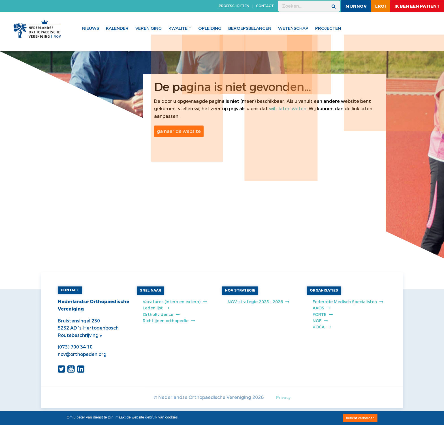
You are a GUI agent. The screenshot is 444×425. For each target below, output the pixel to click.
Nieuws (90, 28)
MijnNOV (356, 6)
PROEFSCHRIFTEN (234, 6)
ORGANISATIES (324, 290)
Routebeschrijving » (80, 335)
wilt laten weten (287, 109)
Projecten (328, 28)
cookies (171, 417)
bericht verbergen (360, 418)
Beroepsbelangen (249, 28)
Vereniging (148, 28)
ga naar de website (179, 131)
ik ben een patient (417, 6)
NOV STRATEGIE (240, 290)
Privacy (283, 397)
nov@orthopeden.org (82, 354)
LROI (380, 6)
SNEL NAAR (150, 290)
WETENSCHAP (293, 28)
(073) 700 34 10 (75, 347)
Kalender (117, 28)
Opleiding (209, 28)
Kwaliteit (179, 28)
